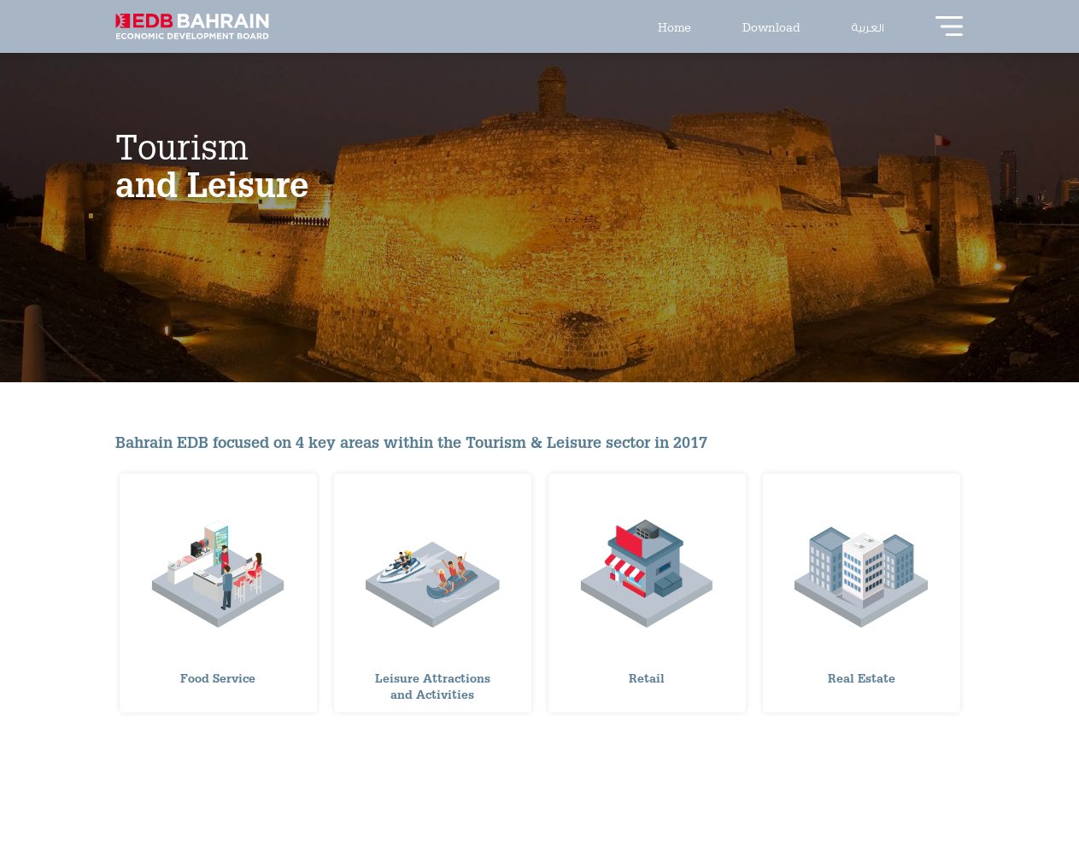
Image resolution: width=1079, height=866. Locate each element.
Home (674, 27)
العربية (868, 27)
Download (771, 27)
